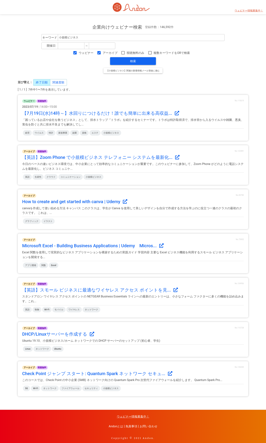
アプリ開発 (30, 265)
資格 (84, 133)
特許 (51, 133)
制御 (37, 309)
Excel (53, 265)
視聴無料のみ (135, 53)
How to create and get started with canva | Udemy (74, 201)
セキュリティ (91, 388)
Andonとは (116, 426)
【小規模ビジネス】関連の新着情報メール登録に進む (133, 70)
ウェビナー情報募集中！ (249, 10)
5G (26, 388)
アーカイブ (110, 53)
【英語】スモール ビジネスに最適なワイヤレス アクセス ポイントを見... (100, 290)
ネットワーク (91, 309)
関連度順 (58, 82)
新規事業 (62, 133)
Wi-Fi (46, 309)
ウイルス (39, 133)
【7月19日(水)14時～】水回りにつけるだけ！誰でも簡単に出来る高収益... (100, 113)
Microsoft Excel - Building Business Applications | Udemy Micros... (93, 245)
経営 (27, 133)
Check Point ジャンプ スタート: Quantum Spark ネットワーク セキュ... (97, 373)
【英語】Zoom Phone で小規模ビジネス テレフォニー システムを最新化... (101, 157)
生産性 (38, 177)
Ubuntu (57, 349)
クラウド (51, 177)
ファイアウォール (70, 388)
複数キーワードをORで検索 (172, 53)
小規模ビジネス (111, 133)
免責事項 (131, 426)
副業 (74, 133)
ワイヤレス (74, 309)
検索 (133, 61)
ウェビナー (86, 53)
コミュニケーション (71, 177)
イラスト (48, 221)
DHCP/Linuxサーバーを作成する (58, 334)
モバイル (58, 309)
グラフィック (31, 221)
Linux (27, 349)
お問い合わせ (148, 426)
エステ (95, 133)
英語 (27, 177)
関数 (43, 265)
